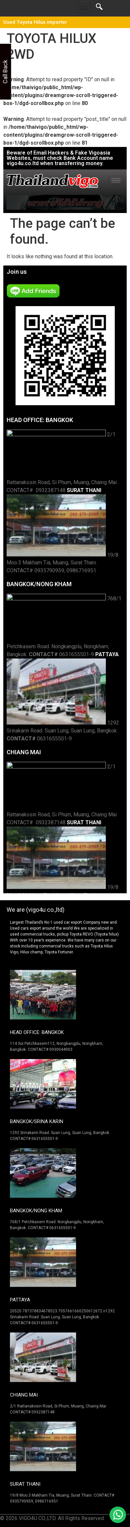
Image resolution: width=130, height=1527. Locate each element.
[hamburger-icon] (83, 8)
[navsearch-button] (99, 8)
